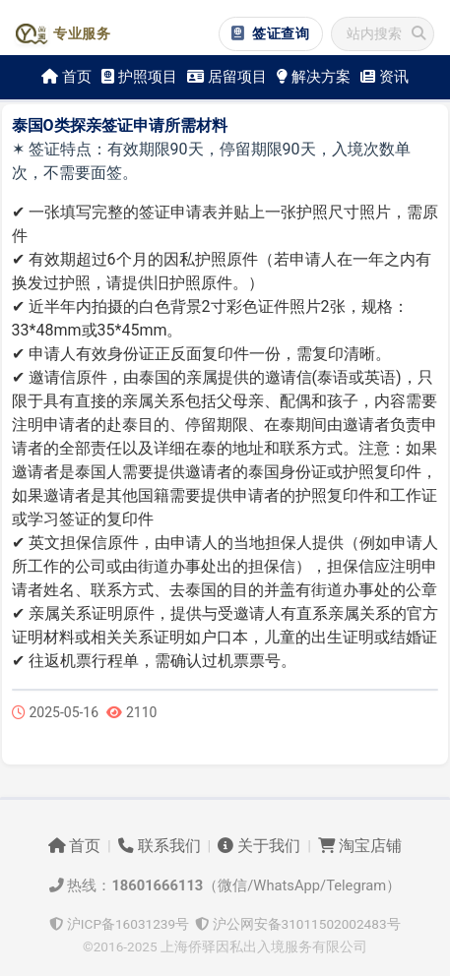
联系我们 (159, 846)
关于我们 (259, 846)
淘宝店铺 (360, 846)
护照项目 (139, 77)
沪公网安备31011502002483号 (297, 924)
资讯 (384, 77)
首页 (66, 77)
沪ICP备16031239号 (119, 924)
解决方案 (314, 77)
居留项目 (227, 77)
